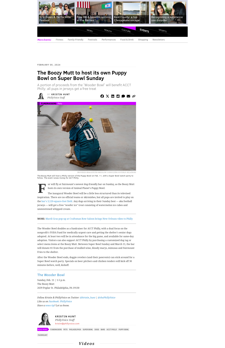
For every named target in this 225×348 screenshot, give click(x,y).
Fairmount (42, 335)
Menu (42, 31)
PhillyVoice (57, 32)
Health (108, 30)
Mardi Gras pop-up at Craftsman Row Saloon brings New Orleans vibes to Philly (89, 218)
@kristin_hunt (88, 297)
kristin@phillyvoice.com (67, 323)
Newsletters (159, 39)
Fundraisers (48, 103)
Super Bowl (88, 329)
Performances (109, 39)
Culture (126, 30)
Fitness (59, 39)
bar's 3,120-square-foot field (56, 201)
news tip (49, 305)
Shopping (143, 39)
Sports (163, 30)
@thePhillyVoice (106, 297)
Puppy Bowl (124, 329)
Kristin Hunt (60, 94)
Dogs (97, 329)
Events (144, 30)
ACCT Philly (112, 329)
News (90, 30)
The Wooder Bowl (51, 274)
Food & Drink (127, 39)
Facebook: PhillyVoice (60, 301)
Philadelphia (75, 329)
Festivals (92, 39)
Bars (103, 329)
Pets (60, 103)
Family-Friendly (75, 39)
